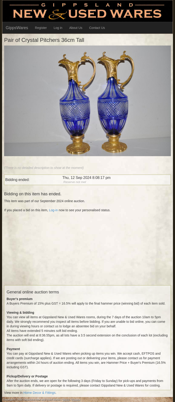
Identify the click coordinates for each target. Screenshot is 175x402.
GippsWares (17, 27)
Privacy (76, 399)
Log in (58, 28)
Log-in (53, 210)
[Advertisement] (87, 253)
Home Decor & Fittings (39, 392)
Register (41, 28)
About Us (75, 28)
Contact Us (97, 28)
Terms (65, 399)
